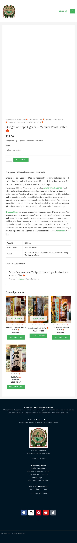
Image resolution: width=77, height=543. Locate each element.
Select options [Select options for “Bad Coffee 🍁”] (15, 387)
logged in (22, 279)
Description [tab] (10, 172)
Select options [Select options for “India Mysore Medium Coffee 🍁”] (60, 337)
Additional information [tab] (25, 172)
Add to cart (21, 159)
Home (8, 119)
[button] (38, 519)
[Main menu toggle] (72, 11)
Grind (8, 145)
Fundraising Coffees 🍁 (37, 119)
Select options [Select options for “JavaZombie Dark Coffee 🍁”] (38, 336)
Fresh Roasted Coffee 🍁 (19, 119)
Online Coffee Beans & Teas (38, 420)
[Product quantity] (9, 160)
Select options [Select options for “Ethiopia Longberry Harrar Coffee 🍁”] (15, 337)
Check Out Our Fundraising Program (38, 407)
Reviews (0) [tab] (40, 172)
